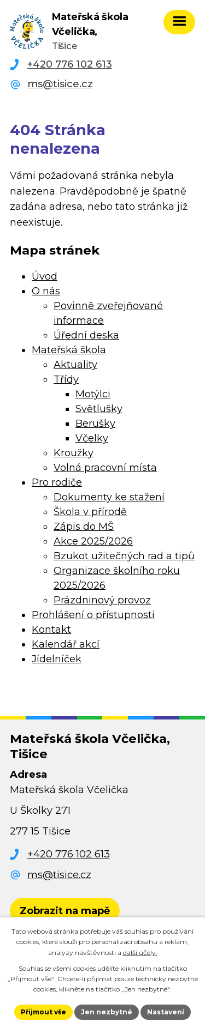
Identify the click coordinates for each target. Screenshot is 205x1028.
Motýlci (92, 394)
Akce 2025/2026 (93, 541)
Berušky (95, 424)
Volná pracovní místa (105, 468)
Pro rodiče (57, 482)
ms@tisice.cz (60, 84)
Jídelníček (56, 659)
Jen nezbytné (106, 1012)
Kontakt (51, 630)
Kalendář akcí (65, 644)
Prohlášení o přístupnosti (93, 615)
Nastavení (165, 1012)
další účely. (140, 952)
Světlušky (98, 409)
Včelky (91, 438)
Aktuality (75, 365)
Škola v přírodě (90, 512)
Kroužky (73, 453)
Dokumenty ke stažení (109, 497)
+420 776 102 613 (69, 64)
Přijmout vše (43, 1012)
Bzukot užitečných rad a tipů (124, 556)
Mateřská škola (69, 350)
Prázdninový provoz (102, 600)
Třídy (66, 379)
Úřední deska (86, 335)
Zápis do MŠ (84, 527)
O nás (46, 291)
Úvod (44, 276)
